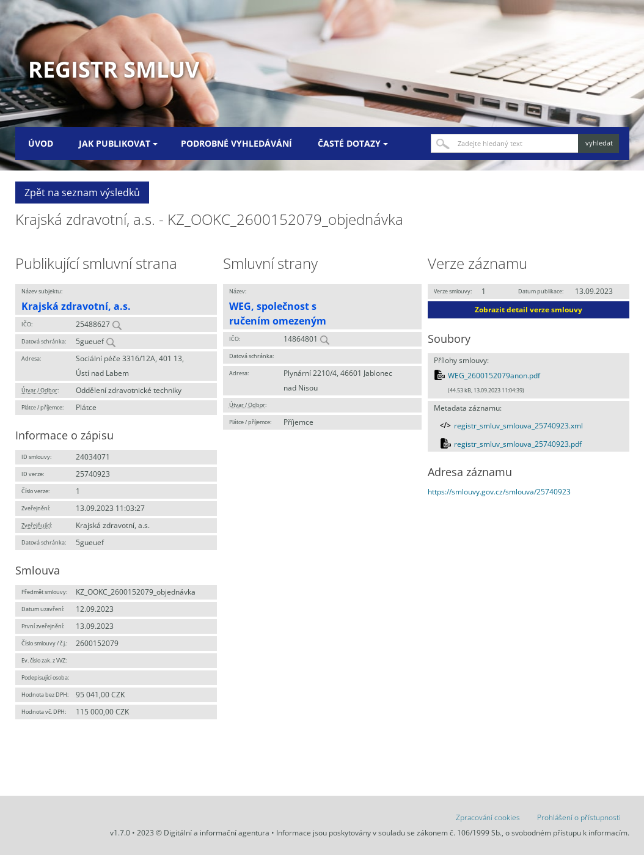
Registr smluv (113, 69)
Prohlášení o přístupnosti (579, 817)
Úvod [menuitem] (40, 143)
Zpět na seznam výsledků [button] (82, 192)
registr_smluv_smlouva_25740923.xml (518, 425)
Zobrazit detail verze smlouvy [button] (528, 309)
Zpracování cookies (488, 817)
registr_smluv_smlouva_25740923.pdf (518, 444)
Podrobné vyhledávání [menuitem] (236, 143)
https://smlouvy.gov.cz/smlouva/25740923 (499, 491)
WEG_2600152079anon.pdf (494, 375)
